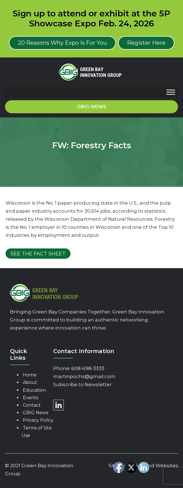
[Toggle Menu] (170, 92)
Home (29, 375)
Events (30, 397)
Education (34, 390)
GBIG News (35, 412)
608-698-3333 (87, 368)
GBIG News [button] (91, 106)
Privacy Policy (38, 420)
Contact (32, 405)
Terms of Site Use (37, 431)
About (30, 382)
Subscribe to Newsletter (82, 384)
